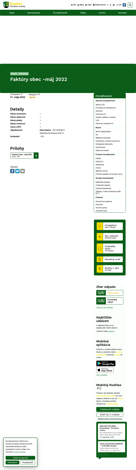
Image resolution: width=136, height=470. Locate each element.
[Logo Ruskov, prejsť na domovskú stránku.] (14, 5)
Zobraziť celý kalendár (104, 259)
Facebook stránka (116, 457)
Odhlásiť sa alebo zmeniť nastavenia (110, 370)
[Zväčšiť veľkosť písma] (114, 5)
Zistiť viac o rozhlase (110, 366)
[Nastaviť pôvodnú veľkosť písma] (110, 5)
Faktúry (32, 49)
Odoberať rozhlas (109, 361)
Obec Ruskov (59, 464)
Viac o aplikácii (101, 327)
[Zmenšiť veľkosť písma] (107, 5)
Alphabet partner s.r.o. (31, 464)
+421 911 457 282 (116, 452)
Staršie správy (103, 406)
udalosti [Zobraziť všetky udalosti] (111, 283)
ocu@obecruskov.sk (116, 454)
